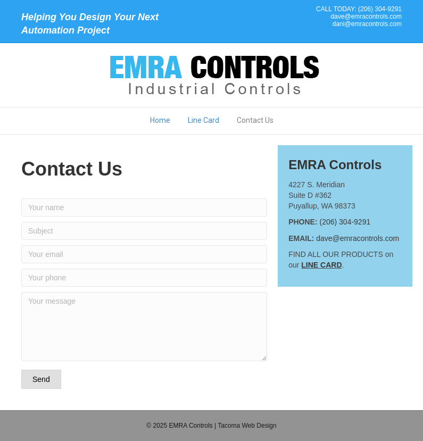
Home (160, 120)
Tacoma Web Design (247, 425)
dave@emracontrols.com (366, 16)
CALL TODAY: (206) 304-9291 (359, 9)
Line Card (203, 120)
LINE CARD (321, 265)
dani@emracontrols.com (367, 24)
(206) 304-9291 (344, 222)
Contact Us (255, 120)
